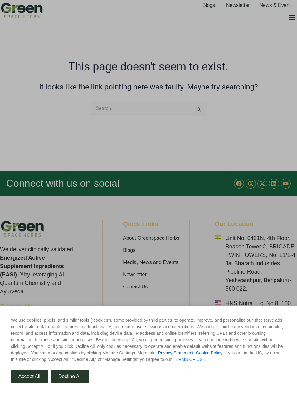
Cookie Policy (209, 352)
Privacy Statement (176, 352)
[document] (148, 197)
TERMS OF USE (189, 359)
